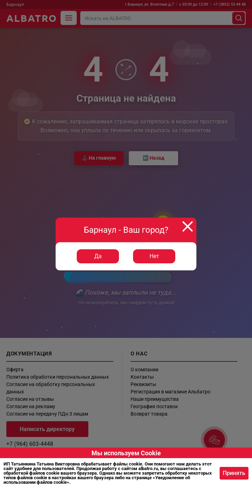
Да (98, 256)
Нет (154, 256)
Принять (234, 473)
